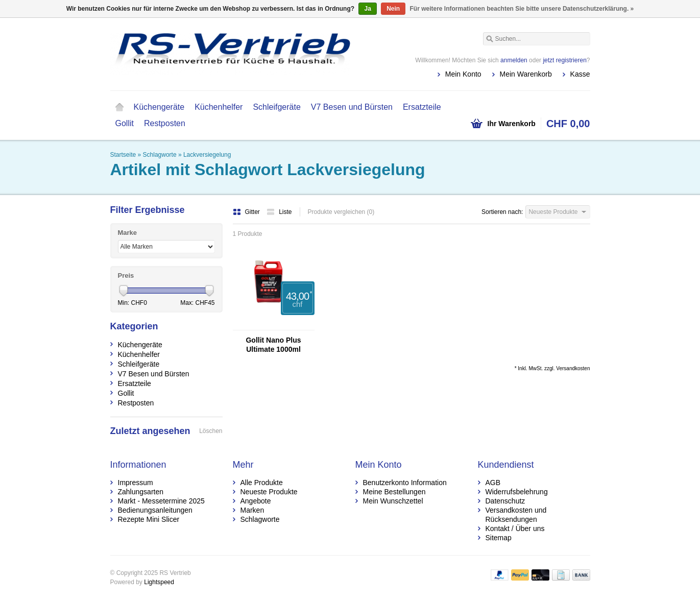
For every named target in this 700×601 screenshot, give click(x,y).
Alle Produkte (261, 482)
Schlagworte (160, 154)
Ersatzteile (422, 107)
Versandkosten (573, 368)
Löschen (210, 431)
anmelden (513, 60)
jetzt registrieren (564, 60)
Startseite (119, 107)
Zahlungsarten (141, 492)
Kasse (580, 74)
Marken (252, 510)
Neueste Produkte (269, 492)
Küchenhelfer (219, 107)
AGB (493, 482)
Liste (279, 211)
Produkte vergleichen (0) (341, 211)
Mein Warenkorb (526, 74)
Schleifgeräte (276, 107)
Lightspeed (159, 582)
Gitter (247, 211)
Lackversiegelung (207, 154)
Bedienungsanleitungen (155, 510)
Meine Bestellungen (394, 492)
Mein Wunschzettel (393, 501)
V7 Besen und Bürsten (352, 107)
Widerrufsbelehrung (517, 492)
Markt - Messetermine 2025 (161, 501)
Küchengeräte (159, 107)
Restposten (164, 123)
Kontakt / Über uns (515, 528)
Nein (393, 8)
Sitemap (499, 538)
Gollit (124, 123)
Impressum (135, 482)
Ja (367, 8)
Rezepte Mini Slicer (149, 519)
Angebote (255, 501)
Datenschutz (505, 501)
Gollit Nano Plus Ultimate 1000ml (273, 344)
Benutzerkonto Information (405, 482)
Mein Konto (463, 74)
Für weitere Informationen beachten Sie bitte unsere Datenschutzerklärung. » (522, 8)
